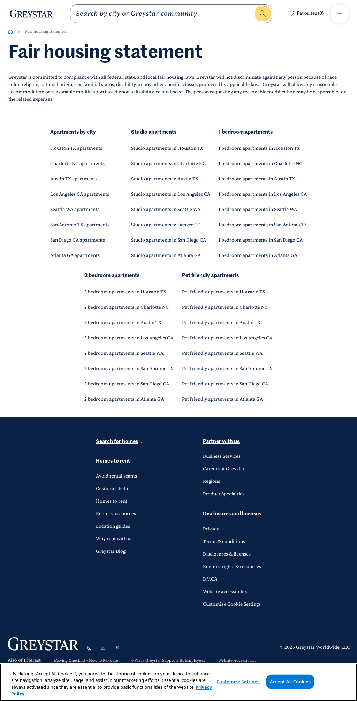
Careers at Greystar (224, 469)
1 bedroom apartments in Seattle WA (258, 209)
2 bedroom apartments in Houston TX (125, 292)
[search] (165, 13)
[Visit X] (117, 648)
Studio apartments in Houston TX (167, 148)
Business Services (222, 456)
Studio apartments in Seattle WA (165, 209)
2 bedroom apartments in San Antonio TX (129, 368)
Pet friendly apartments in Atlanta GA (222, 399)
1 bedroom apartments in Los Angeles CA (263, 194)
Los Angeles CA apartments (79, 194)
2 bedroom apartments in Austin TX (122, 322)
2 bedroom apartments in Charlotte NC (126, 307)
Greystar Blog (111, 551)
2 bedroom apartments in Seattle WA (124, 353)
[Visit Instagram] (89, 648)
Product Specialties (223, 494)
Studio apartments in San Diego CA (168, 240)
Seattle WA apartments (74, 209)
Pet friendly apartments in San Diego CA (225, 384)
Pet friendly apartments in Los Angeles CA (227, 338)
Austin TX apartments (73, 179)
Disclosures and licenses (232, 514)
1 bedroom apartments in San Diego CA (261, 240)
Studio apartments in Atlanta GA (166, 255)
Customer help (112, 488)
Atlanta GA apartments (75, 255)
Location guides (113, 526)
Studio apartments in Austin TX (164, 179)
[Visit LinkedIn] (103, 648)
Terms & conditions (224, 541)
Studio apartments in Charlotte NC (168, 163)
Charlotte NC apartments (77, 163)
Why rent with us (114, 539)
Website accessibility (225, 591)
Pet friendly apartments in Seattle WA (222, 353)
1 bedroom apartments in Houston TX (259, 148)
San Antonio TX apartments (79, 225)
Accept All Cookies (290, 681)
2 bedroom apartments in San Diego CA (126, 384)
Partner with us (221, 441)
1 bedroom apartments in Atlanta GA (258, 255)
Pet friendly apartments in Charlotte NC (225, 307)
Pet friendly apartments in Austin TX (221, 322)
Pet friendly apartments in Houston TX (223, 292)
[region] (178, 682)
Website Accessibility (237, 661)
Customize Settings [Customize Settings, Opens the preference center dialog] (238, 681)
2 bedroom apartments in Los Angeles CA (128, 338)
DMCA (210, 579)
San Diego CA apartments (77, 240)
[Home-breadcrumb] (10, 32)
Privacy (211, 529)
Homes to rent (113, 461)
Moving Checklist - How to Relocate (86, 661)
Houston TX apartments (76, 148)
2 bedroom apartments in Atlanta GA (124, 399)
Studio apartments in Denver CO (166, 225)
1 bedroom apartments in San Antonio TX (263, 225)
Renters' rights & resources (232, 566)
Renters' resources (116, 514)
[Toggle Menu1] (340, 14)
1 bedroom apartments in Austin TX (257, 179)
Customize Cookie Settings (232, 604)
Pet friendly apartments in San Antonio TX (227, 368)
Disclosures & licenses (227, 554)
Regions (211, 481)
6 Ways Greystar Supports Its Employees (168, 661)
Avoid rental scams (116, 476)
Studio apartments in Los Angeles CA (170, 194)
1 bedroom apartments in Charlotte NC (260, 163)
